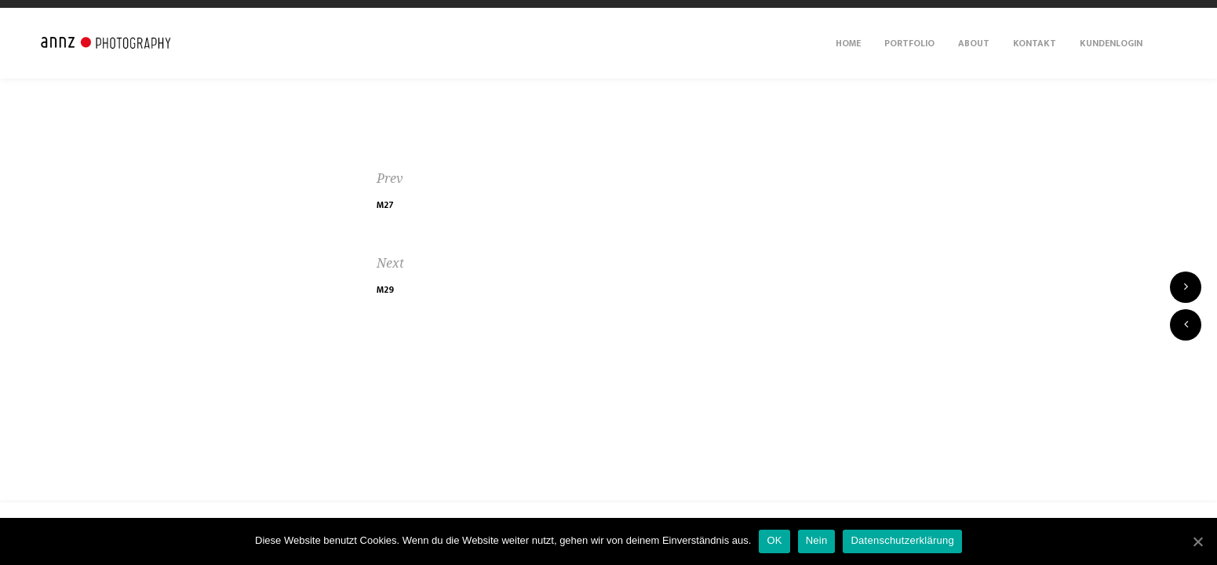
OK (774, 540)
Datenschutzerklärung (902, 540)
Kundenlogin (1111, 43)
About (973, 43)
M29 (385, 289)
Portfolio (909, 43)
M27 (385, 205)
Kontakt (1034, 43)
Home (848, 43)
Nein (817, 540)
